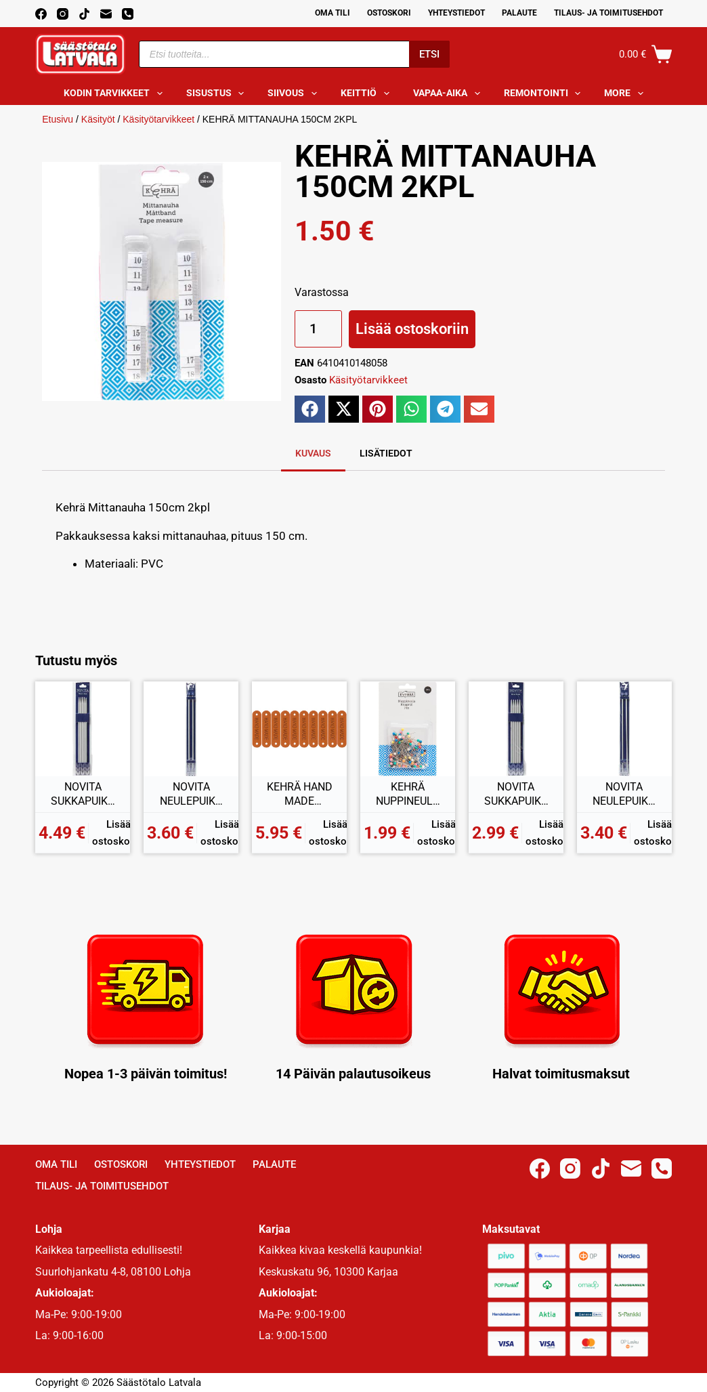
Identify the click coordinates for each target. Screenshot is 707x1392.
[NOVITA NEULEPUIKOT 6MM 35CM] (191, 728)
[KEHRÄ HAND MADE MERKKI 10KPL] (299, 728)
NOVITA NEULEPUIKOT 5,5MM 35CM (624, 794)
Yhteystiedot (456, 13)
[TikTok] (84, 14)
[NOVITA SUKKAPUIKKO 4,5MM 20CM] (82, 728)
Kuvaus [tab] (313, 453)
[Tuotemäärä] (318, 328)
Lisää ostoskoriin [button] (118, 832)
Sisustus (218, 93)
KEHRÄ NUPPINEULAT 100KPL (408, 794)
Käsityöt (98, 119)
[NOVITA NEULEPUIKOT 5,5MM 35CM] (624, 728)
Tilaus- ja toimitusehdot (608, 13)
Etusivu (57, 119)
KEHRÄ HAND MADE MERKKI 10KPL (300, 794)
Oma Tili (332, 13)
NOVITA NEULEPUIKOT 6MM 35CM (191, 794)
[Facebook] (41, 14)
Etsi (429, 54)
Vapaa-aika (449, 93)
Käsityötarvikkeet (158, 119)
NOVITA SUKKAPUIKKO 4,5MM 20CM (82, 794)
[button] (310, 409)
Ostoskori (389, 13)
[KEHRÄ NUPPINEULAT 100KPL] (407, 728)
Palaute (519, 13)
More (626, 93)
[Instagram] (62, 14)
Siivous (294, 93)
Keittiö (368, 93)
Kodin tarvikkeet (116, 93)
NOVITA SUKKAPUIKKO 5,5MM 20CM (516, 794)
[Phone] (127, 14)
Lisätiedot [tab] (386, 453)
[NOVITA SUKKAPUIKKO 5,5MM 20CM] (516, 728)
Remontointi (545, 93)
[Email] (106, 14)
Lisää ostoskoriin (412, 328)
